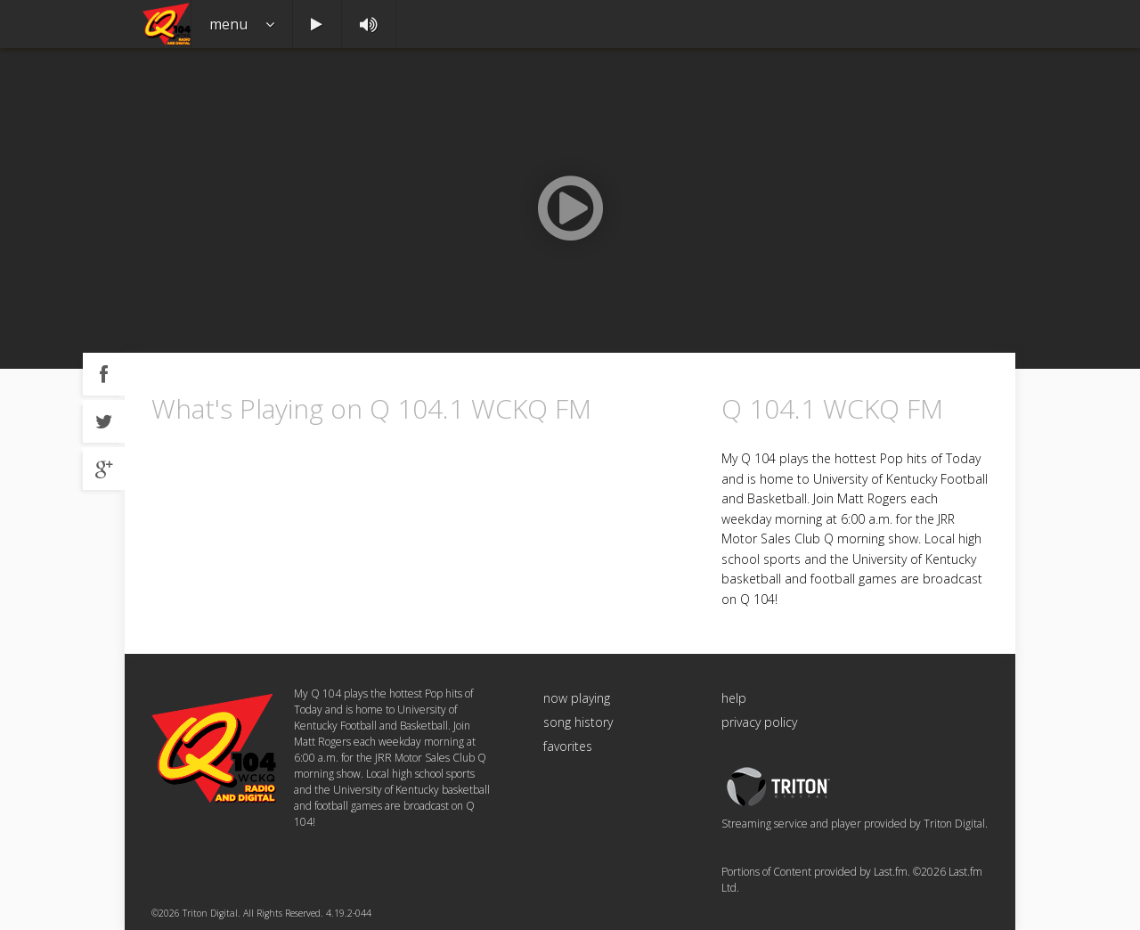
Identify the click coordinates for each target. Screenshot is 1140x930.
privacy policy (759, 722)
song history (578, 722)
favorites (567, 746)
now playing (576, 697)
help (733, 697)
